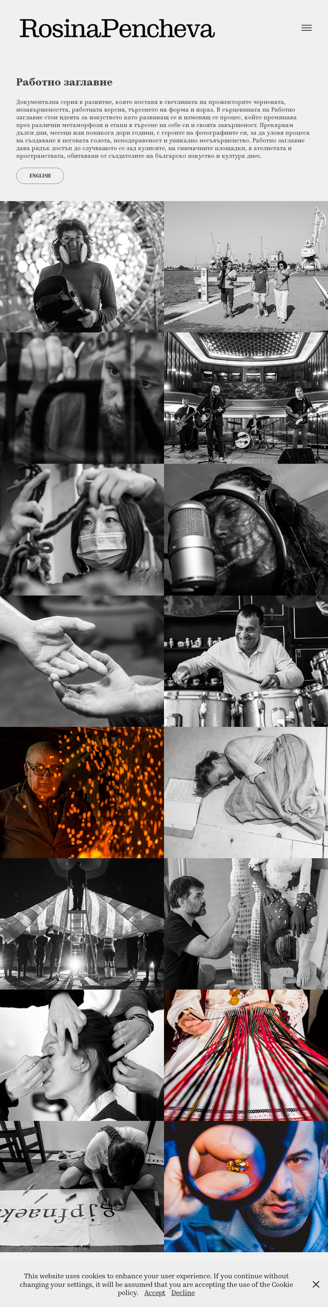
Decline (183, 1292)
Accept (154, 1292)
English (40, 176)
